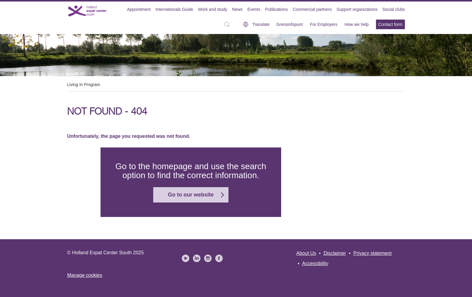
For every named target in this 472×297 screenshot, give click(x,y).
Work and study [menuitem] (212, 9)
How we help (357, 24)
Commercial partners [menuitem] (312, 9)
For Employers (323, 24)
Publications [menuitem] (276, 9)
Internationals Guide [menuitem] (174, 9)
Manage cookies (84, 275)
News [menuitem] (237, 9)
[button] (228, 24)
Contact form (390, 24)
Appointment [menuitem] (139, 9)
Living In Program (83, 84)
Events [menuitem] (253, 9)
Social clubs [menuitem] (393, 9)
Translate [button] (261, 24)
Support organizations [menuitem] (357, 9)
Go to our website (191, 195)
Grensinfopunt (289, 24)
